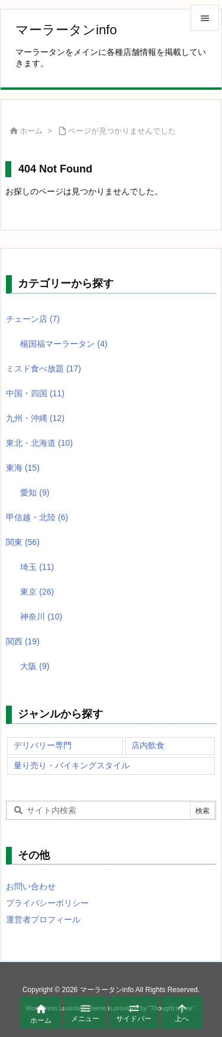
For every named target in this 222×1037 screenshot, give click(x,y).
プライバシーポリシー (47, 903)
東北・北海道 (39, 443)
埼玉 (37, 567)
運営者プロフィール (43, 919)
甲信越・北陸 (37, 517)
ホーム (31, 130)
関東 (23, 542)
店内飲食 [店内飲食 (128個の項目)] (148, 745)
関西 (23, 641)
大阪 (34, 666)
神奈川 (41, 616)
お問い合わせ (31, 886)
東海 (23, 467)
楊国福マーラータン (63, 343)
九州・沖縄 (35, 418)
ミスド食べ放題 (43, 368)
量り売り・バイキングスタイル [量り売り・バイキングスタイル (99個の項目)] (72, 765)
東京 (37, 591)
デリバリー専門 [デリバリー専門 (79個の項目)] (43, 745)
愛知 (34, 492)
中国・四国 (35, 393)
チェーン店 (33, 319)
